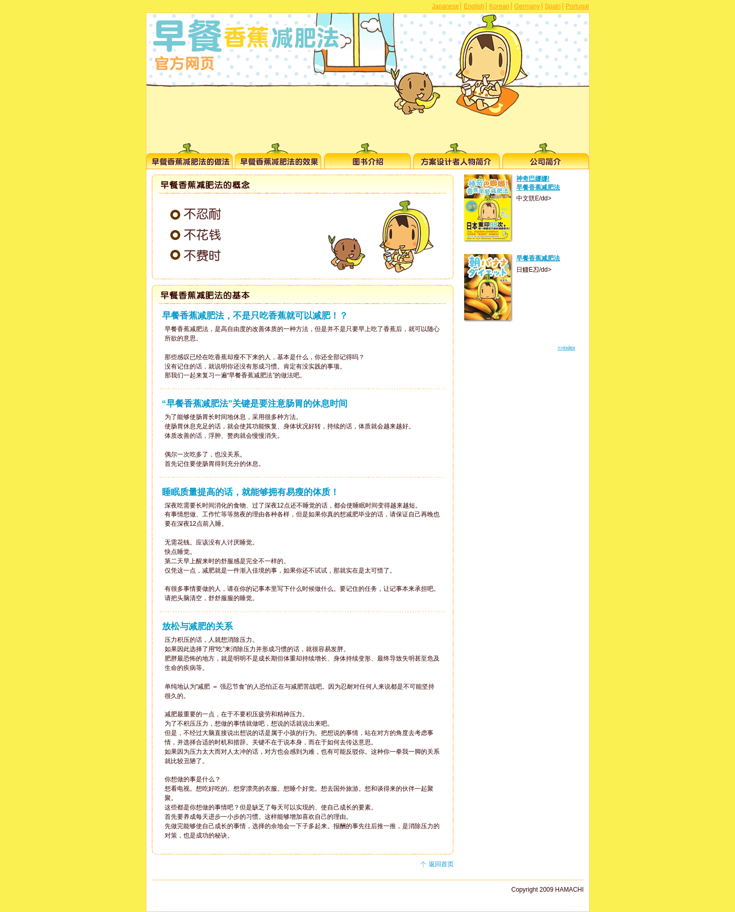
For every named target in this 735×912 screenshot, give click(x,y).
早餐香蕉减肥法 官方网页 (245, 45)
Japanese (445, 6)
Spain (553, 6)
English (474, 6)
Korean (499, 6)
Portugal (577, 6)
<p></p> (524, 291)
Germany (527, 6)
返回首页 (441, 864)
